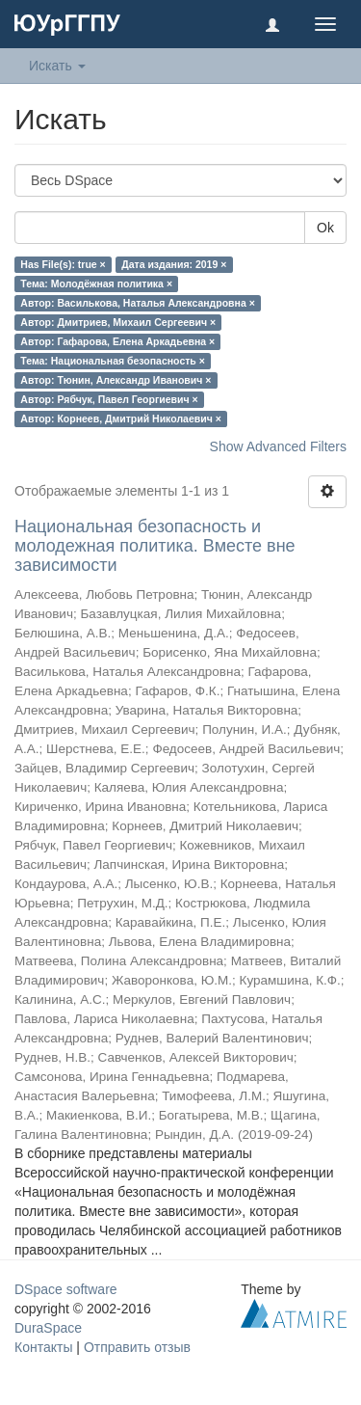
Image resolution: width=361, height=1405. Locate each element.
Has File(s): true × (62, 264)
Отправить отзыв (137, 1347)
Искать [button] (57, 65)
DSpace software (65, 1289)
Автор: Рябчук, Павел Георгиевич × (108, 399)
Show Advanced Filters (278, 446)
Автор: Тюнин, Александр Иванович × (115, 380)
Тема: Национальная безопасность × (112, 360)
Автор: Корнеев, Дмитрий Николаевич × (120, 418)
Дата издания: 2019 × (173, 264)
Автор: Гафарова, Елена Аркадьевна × (117, 341)
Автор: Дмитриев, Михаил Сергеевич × (118, 322)
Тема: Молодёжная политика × (96, 283)
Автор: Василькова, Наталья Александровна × (137, 303)
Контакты (43, 1347)
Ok (325, 227)
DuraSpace (48, 1328)
